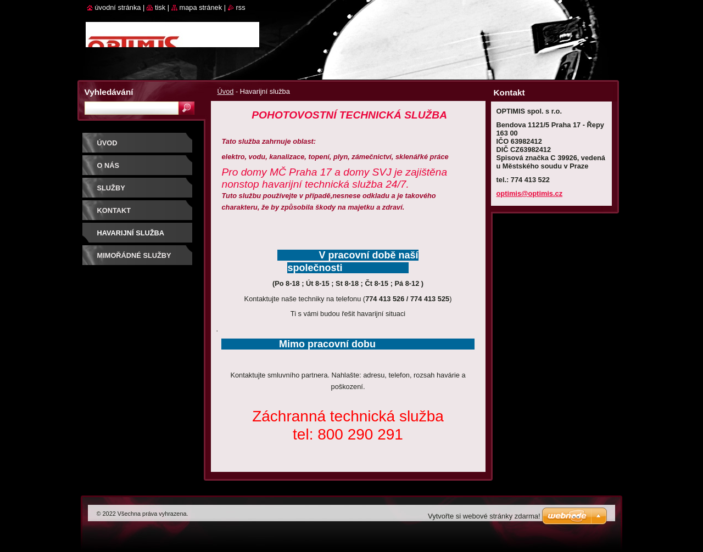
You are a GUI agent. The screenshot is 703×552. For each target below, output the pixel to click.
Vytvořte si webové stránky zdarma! (484, 516)
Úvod (225, 91)
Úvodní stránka (118, 7)
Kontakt (114, 210)
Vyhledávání (109, 92)
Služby (111, 188)
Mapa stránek (201, 7)
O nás (108, 165)
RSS (241, 7)
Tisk (160, 7)
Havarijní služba (131, 233)
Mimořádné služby (134, 255)
